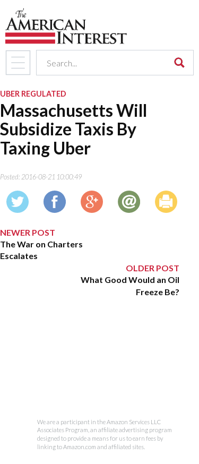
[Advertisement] (89, 364)
